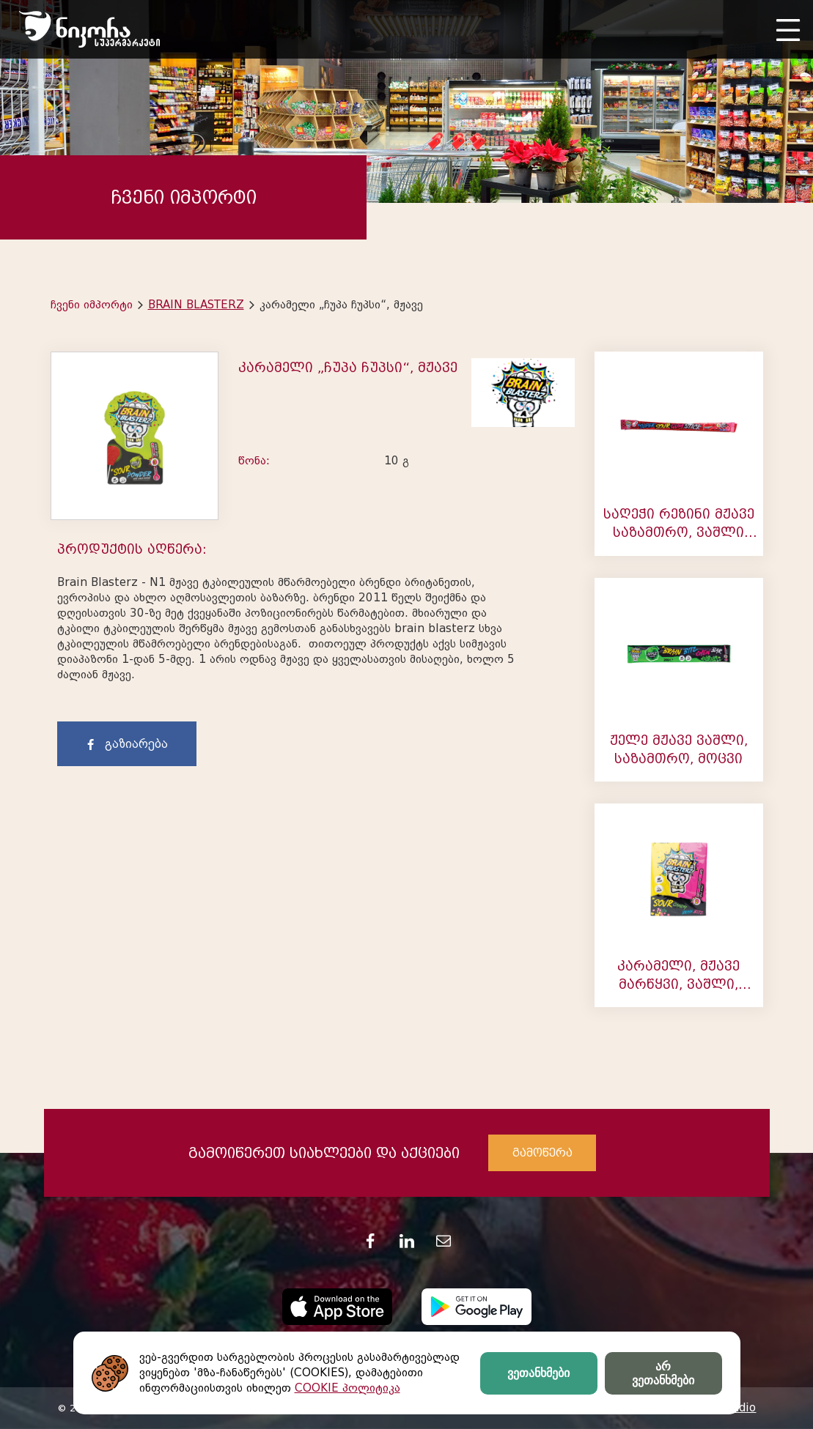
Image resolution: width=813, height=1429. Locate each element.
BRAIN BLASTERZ (196, 304)
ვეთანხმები (538, 1373)
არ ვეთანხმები (663, 1373)
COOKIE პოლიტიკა (347, 1388)
